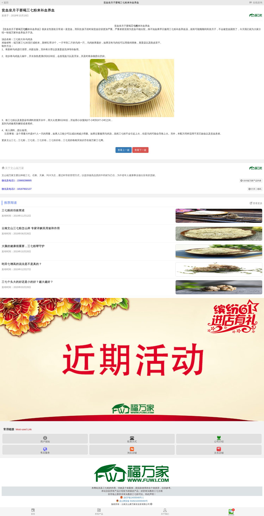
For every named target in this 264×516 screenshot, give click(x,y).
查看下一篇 (140, 150)
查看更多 (256, 203)
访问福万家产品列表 (251, 180)
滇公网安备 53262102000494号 (133, 501)
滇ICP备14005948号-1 (133, 497)
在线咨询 (255, 2)
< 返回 (5, 2)
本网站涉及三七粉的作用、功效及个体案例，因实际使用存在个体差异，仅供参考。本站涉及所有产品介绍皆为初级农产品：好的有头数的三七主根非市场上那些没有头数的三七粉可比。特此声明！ (132, 491)
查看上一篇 (123, 150)
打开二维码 (255, 189)
